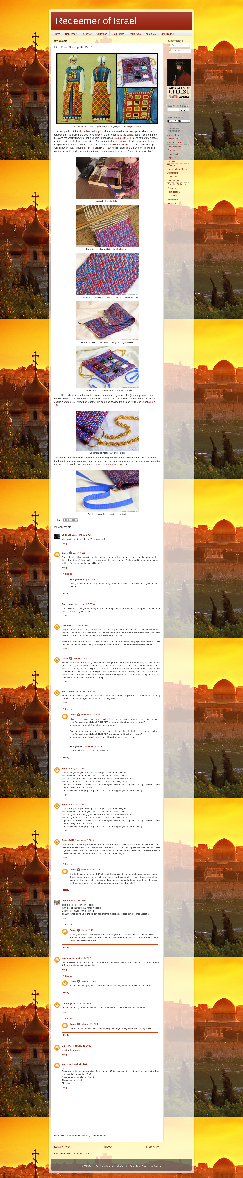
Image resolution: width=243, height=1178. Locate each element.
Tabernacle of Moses (177, 169)
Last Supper (173, 180)
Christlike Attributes (176, 184)
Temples (171, 161)
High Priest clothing (89, 131)
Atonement (172, 173)
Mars (64, 768)
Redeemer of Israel (96, 21)
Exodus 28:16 (120, 144)
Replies (68, 574)
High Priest (172, 154)
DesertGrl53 (68, 840)
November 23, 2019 (90, 869)
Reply (64, 543)
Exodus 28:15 (121, 138)
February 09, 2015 (81, 625)
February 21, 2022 (82, 1003)
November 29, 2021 (81, 958)
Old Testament (174, 142)
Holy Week (71, 33)
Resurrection (173, 192)
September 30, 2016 (92, 746)
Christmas (101, 33)
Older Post (153, 1147)
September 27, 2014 (85, 604)
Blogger (157, 1166)
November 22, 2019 (84, 840)
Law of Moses (174, 146)
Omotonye (67, 1003)
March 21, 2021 (78, 900)
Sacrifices (172, 176)
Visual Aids (135, 33)
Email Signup (168, 33)
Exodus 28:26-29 (117, 464)
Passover (87, 33)
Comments (175, 50)
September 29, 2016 (85, 691)
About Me (151, 33)
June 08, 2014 (84, 535)
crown (98, 464)
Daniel (65, 553)
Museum (171, 203)
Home (57, 33)
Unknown (67, 625)
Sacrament (172, 199)
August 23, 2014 (91, 579)
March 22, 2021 (88, 930)
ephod (130, 134)
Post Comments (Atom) (78, 1154)
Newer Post (62, 1147)
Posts (173, 45)
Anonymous (68, 691)
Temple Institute (133, 127)
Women (171, 165)
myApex (66, 900)
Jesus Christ (173, 135)
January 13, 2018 (76, 768)
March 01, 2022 (79, 1064)
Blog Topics (118, 33)
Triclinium (172, 195)
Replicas (171, 158)
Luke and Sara (69, 535)
